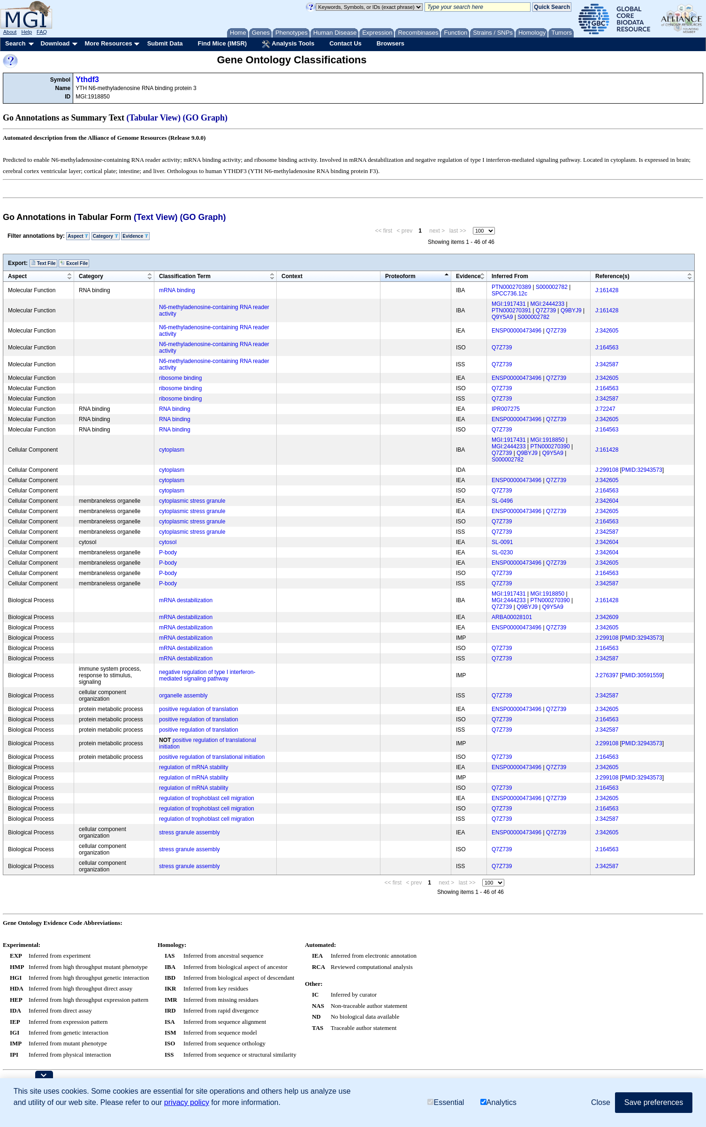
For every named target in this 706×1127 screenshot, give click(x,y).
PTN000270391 (511, 310)
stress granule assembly (189, 832)
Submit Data (165, 43)
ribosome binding (180, 378)
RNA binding (174, 409)
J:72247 (605, 409)
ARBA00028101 (512, 617)
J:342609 (606, 617)
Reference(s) (612, 276)
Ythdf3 (87, 79)
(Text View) (155, 217)
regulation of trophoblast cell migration (206, 798)
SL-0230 (502, 552)
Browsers (390, 43)
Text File (43, 263)
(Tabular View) (154, 117)
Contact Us (345, 43)
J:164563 (606, 347)
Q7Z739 (546, 310)
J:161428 (606, 290)
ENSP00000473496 (516, 330)
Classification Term (185, 276)
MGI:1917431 (509, 304)
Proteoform (400, 276)
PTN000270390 (550, 446)
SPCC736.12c (509, 293)
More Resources (108, 43)
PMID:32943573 (642, 470)
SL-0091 (502, 542)
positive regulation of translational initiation (212, 757)
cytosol (167, 542)
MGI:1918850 (548, 440)
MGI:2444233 (548, 304)
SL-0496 (502, 501)
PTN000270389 (511, 287)
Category (105, 236)
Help (26, 32)
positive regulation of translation (198, 709)
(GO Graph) (205, 117)
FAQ (42, 32)
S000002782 (552, 287)
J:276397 (606, 675)
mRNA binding (177, 290)
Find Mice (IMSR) (222, 43)
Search (15, 43)
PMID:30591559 (642, 675)
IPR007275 (506, 409)
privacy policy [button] (186, 1102)
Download (54, 43)
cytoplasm (171, 449)
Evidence (135, 236)
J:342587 (606, 364)
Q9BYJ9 (571, 310)
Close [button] (600, 1102)
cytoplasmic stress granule (192, 501)
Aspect (78, 236)
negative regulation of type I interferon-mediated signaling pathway (207, 675)
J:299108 (606, 470)
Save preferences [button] (653, 1102)
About (10, 32)
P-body (168, 552)
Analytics (498, 1102)
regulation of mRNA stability (193, 767)
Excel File (74, 263)
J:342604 (606, 501)
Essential (445, 1102)
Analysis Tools (288, 44)
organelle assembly (183, 695)
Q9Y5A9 (502, 317)
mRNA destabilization (186, 600)
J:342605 (606, 330)
